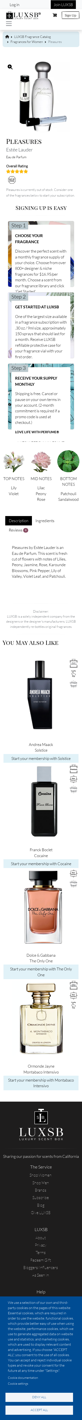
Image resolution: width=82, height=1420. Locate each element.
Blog (40, 1205)
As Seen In (40, 1275)
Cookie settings (18, 1383)
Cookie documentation (23, 1377)
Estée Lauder (19, 150)
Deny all (39, 1397)
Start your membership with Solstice (41, 758)
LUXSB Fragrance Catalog (32, 37)
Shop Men (40, 1182)
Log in (14, 4)
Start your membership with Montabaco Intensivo (41, 1083)
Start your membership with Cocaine (41, 863)
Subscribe (40, 1197)
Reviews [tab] (18, 530)
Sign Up (70, 15)
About (40, 1237)
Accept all (39, 1410)
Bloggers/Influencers (40, 1267)
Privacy (40, 1245)
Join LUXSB (63, 4)
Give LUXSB (41, 1212)
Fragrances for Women (26, 42)
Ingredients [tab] (44, 520)
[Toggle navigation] (9, 23)
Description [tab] (18, 520)
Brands (40, 1190)
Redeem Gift (40, 1260)
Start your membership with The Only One (41, 971)
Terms (41, 1252)
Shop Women (41, 1175)
